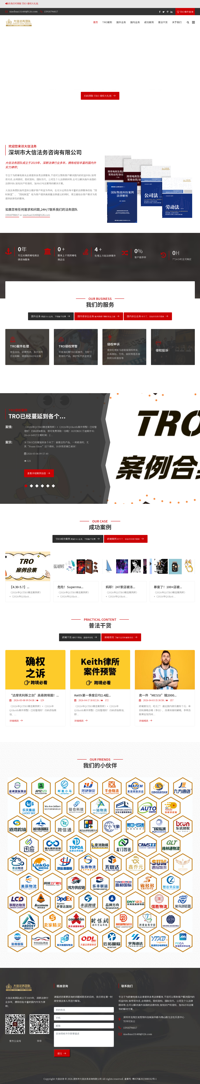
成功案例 (149, 22)
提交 (59, 1053)
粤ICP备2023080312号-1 (144, 1078)
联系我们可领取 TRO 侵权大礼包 (59, 3)
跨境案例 (123, 538)
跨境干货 (77, 637)
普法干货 (163, 22)
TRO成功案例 (76, 538)
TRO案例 (107, 22)
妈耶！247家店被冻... (120, 587)
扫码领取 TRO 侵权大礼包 (98, 95)
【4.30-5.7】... (19, 587)
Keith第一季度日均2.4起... (92, 695)
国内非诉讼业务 (96, 316)
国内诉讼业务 (145, 316)
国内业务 (135, 22)
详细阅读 (14, 720)
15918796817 (51, 11)
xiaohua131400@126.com (23, 11)
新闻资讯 (118, 637)
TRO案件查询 (185, 12)
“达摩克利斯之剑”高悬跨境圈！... (34, 695)
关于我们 (177, 22)
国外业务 (121, 22)
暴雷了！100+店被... (168, 587)
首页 (95, 22)
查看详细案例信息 (36, 473)
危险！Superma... (70, 587)
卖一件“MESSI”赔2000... (158, 695)
